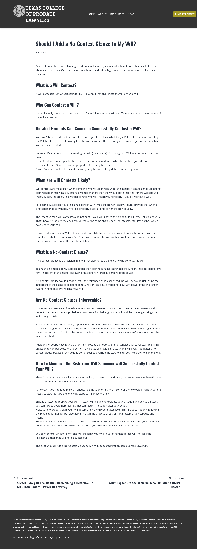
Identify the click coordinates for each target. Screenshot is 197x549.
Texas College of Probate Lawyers (45, 14)
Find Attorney (185, 14)
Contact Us (63, 537)
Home (91, 14)
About (102, 14)
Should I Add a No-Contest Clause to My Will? (73, 445)
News (131, 14)
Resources (117, 14)
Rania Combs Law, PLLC (134, 445)
